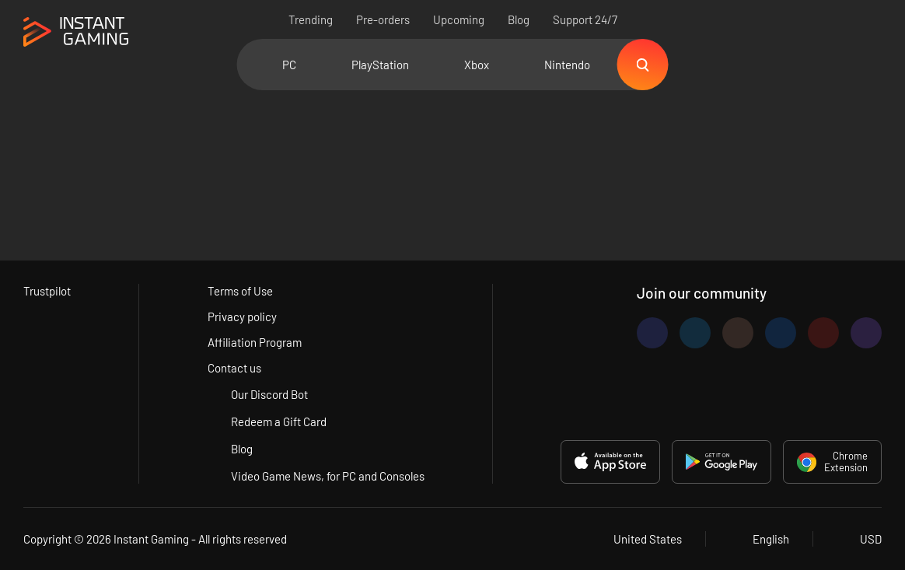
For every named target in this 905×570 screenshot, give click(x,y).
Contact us (234, 368)
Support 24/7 (585, 19)
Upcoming (458, 19)
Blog (518, 19)
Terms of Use (240, 291)
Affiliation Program (255, 342)
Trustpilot (47, 291)
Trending (310, 19)
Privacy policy (242, 316)
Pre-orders (383, 19)
